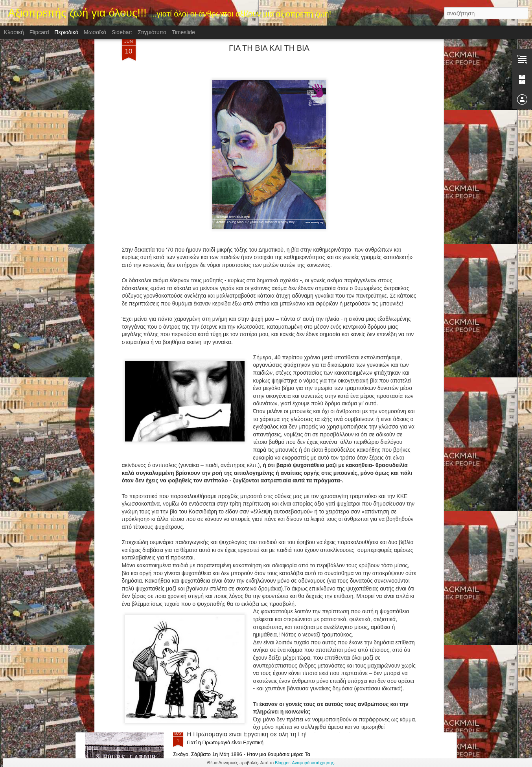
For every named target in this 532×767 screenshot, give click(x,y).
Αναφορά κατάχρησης (313, 762)
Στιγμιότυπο (152, 32)
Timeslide (183, 32)
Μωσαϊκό (95, 32)
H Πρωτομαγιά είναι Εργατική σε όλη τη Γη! (247, 734)
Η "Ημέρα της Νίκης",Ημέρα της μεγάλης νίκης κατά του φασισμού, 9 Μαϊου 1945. (258, 648)
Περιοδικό (66, 32)
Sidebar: (122, 32)
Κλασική (14, 32)
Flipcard (39, 32)
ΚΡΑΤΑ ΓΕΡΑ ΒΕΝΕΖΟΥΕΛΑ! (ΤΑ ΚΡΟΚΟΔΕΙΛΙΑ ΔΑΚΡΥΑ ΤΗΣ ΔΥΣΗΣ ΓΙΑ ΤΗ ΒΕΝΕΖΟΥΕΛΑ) (255, 559)
